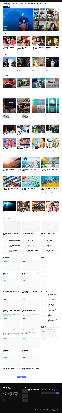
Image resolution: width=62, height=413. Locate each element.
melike (29, 241)
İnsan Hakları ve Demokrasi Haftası (52, 250)
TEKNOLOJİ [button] (22, 4)
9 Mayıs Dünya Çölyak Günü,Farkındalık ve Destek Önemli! (15, 241)
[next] (58, 6)
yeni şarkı (43, 333)
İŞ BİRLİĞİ (14, 0)
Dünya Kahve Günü (31, 240)
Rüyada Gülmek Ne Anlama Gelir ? (51, 211)
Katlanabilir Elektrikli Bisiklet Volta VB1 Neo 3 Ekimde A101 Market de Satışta (45, 18)
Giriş (53, 0)
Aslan (5, 29)
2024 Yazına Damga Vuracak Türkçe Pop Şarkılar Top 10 (53, 275)
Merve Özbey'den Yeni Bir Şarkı (52, 29)
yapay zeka (47, 329)
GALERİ (45, 3)
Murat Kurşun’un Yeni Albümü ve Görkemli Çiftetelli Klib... (51, 69)
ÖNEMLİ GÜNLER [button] (40, 4)
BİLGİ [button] (26, 4)
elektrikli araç (47, 333)
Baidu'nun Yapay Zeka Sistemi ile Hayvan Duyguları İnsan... (37, 89)
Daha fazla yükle (21, 377)
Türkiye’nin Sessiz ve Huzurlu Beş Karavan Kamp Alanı (12, 170)
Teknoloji (43, 329)
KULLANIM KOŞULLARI (47, 409)
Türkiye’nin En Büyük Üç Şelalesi (37, 133)
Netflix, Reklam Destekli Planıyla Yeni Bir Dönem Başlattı (10, 110)
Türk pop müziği (55, 329)
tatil (42, 338)
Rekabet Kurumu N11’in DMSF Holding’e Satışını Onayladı (23, 148)
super (18, 112)
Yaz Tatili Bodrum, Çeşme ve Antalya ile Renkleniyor (49, 170)
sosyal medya (43, 331)
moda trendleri (49, 335)
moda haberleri (54, 335)
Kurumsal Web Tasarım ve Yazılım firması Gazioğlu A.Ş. (33, 115)
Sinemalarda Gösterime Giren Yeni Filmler (51, 134)
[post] (18, 19)
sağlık (51, 333)
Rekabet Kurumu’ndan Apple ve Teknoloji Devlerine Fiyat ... (22, 134)
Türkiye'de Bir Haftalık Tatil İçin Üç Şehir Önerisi (49, 189)
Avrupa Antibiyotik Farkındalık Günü (14, 245)
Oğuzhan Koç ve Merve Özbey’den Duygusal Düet (23, 69)
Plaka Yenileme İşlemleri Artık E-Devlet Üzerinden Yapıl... (52, 320)
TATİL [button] (29, 4)
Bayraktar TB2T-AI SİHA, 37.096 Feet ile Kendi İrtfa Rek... (52, 89)
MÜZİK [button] (17, 4)
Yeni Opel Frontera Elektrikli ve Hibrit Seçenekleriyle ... (9, 89)
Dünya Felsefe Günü (31, 245)
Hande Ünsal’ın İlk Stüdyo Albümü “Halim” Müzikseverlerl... (37, 69)
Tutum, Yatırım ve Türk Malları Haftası (33, 250)
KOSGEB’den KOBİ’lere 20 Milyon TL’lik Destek (52, 148)
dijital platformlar (52, 331)
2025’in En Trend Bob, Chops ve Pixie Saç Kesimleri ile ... (38, 48)
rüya (45, 338)
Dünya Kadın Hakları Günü (13, 250)
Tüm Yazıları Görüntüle (36, 257)
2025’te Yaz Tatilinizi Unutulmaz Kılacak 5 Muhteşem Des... (11, 189)
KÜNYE (11, 0)
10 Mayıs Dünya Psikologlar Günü (48, 233)
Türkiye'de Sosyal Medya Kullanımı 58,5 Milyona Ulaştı (9, 148)
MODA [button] (14, 4)
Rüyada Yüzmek (5, 211)
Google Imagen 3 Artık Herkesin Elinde (14, 6)
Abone (57, 392)
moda (47, 331)
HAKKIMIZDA (8, 0)
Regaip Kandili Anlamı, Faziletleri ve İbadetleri (10, 234)
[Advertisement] (48, 348)
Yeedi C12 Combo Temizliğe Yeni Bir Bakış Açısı (38, 29)
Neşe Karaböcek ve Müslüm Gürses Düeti (9, 69)
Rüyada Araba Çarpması (35, 211)
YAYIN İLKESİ (37, 409)
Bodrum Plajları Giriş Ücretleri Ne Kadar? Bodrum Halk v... (52, 270)
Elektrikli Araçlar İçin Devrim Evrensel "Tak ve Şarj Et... (53, 315)
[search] (58, 3)
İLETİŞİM (4, 0)
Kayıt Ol (56, 0)
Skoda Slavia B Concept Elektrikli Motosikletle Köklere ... (22, 89)
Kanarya (23, 234)
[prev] (57, 6)
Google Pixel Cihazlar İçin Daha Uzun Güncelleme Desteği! (53, 310)
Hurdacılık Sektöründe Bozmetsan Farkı (22, 110)
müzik (51, 329)
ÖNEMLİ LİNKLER (55, 410)
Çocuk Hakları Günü (50, 245)
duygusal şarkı (44, 335)
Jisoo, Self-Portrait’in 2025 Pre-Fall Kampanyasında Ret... (23, 48)
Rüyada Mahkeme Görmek (21, 211)
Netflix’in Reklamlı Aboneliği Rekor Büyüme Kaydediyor (8, 134)
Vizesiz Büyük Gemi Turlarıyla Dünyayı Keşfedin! (30, 170)
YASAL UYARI (42, 409)
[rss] (4, 400)
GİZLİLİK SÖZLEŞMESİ (55, 409)
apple (54, 333)
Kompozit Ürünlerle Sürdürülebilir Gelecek (50, 110)
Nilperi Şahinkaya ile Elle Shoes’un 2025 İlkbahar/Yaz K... (52, 48)
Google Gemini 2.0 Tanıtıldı (52, 299)
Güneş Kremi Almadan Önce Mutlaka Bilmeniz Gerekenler (38, 148)
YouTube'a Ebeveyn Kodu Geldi (52, 294)
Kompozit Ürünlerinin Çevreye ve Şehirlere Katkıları (37, 110)
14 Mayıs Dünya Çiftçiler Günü (28, 233)
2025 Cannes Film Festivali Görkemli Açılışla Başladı (9, 48)
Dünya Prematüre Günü (50, 240)
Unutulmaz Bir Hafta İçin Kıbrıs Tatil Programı (29, 189)
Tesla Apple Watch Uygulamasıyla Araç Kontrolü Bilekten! (53, 305)
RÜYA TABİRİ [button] (33, 4)
